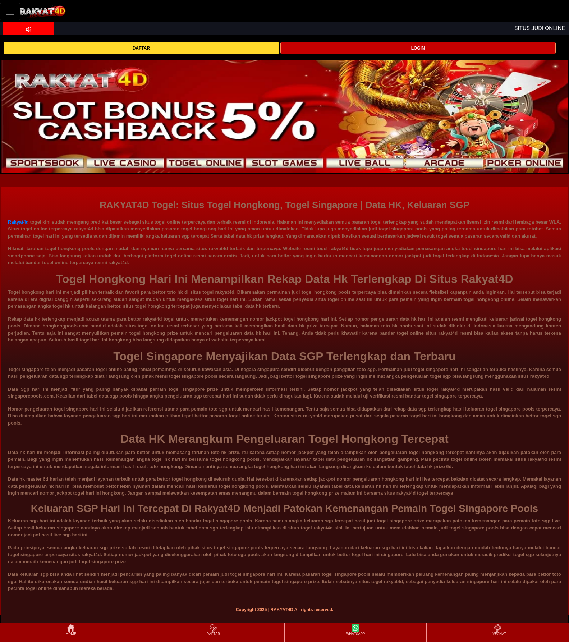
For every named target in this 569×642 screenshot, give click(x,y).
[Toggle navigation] (10, 11)
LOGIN (418, 48)
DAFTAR (141, 48)
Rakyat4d (18, 222)
